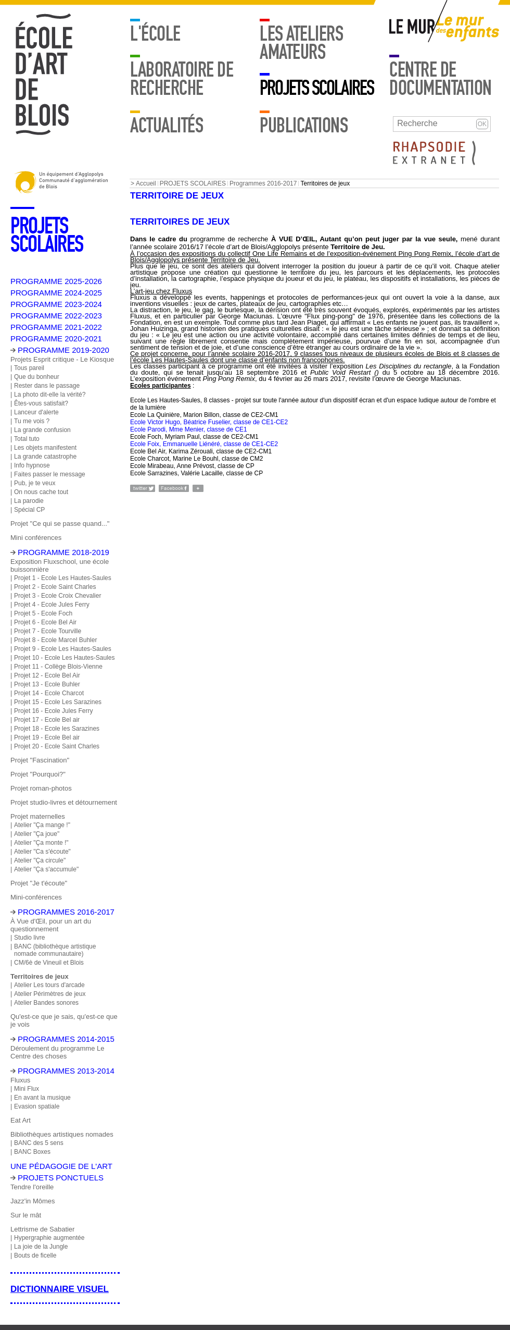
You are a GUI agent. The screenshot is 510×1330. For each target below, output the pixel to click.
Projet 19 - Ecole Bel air (47, 737)
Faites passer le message (49, 474)
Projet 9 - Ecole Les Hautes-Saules (62, 648)
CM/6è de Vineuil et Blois (49, 962)
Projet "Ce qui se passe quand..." (59, 523)
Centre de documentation (440, 79)
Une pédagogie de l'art (61, 1166)
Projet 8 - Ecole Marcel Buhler (55, 640)
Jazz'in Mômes (32, 1201)
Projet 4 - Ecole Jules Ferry (52, 604)
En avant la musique (42, 1097)
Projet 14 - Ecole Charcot (49, 693)
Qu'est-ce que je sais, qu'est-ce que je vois (64, 1020)
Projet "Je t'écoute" (38, 883)
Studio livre (29, 937)
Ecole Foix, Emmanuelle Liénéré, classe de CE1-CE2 (204, 444)
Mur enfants (468, 29)
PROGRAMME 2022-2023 (56, 315)
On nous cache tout (41, 492)
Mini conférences (35, 537)
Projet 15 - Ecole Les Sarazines (57, 702)
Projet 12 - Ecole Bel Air (47, 675)
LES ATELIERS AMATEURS (301, 43)
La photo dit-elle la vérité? (49, 394)
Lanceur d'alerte (36, 412)
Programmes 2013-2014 (66, 1070)
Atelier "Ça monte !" (41, 842)
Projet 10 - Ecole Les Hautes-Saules (64, 657)
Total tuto (27, 438)
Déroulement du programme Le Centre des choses (57, 1052)
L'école (155, 33)
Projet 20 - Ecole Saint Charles (56, 746)
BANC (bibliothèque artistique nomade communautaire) (55, 950)
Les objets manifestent (45, 447)
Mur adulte (412, 29)
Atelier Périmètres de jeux (49, 994)
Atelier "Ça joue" (36, 834)
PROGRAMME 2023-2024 (56, 304)
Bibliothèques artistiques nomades (61, 1134)
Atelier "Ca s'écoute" (42, 851)
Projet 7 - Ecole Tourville (47, 631)
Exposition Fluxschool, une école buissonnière (59, 565)
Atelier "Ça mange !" (42, 825)
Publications (304, 125)
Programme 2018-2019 (63, 552)
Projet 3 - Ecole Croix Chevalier (57, 595)
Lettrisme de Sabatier (42, 1229)
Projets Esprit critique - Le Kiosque (62, 359)
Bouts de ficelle (35, 1255)
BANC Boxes (32, 1151)
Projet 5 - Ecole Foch (43, 613)
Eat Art (20, 1120)
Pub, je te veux (34, 483)
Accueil (146, 183)
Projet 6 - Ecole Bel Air (45, 622)
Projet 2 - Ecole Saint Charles (55, 586)
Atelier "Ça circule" (40, 860)
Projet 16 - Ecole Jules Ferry (53, 711)
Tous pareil (29, 368)
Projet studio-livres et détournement (63, 802)
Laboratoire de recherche (181, 79)
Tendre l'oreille (32, 1187)
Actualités (166, 125)
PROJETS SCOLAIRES (317, 88)
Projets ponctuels (61, 1177)
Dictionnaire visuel (59, 1289)
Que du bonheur (36, 376)
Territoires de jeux (39, 976)
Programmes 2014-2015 (66, 1039)
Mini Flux (26, 1088)
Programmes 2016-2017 (263, 183)
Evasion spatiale (36, 1106)
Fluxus (20, 1080)
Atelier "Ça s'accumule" (46, 869)
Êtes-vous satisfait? (41, 403)
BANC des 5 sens (38, 1143)
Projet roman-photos (41, 788)
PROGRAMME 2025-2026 (56, 281)
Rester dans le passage (47, 385)
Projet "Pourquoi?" (38, 774)
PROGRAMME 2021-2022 (56, 327)
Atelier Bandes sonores (46, 1002)
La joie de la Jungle (41, 1246)
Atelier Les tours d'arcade (49, 985)
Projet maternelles (37, 816)
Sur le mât (25, 1215)
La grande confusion (42, 430)
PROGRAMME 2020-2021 (56, 338)
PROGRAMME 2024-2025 (56, 292)
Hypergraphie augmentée (49, 1237)
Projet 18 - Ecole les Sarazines (56, 728)
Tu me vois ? (31, 421)
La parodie (29, 500)
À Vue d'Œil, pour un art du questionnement (50, 925)
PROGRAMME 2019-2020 (63, 350)
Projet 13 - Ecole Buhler (47, 684)
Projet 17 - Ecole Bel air (47, 719)
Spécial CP (29, 509)
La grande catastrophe (45, 456)
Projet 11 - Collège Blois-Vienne (58, 666)
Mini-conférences (36, 897)
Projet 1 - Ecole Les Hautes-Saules (62, 578)
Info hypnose (32, 465)
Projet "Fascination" (39, 760)
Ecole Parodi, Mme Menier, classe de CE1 (188, 429)
